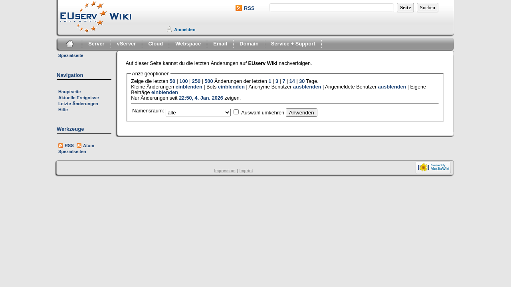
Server (96, 44)
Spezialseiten (72, 151)
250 (196, 81)
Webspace (188, 44)
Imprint (246, 171)
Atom (88, 145)
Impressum (224, 171)
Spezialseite (70, 55)
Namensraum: (148, 111)
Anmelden (184, 29)
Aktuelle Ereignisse (78, 97)
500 (208, 81)
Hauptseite (69, 91)
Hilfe (63, 109)
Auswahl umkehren (262, 113)
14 (292, 81)
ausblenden (307, 87)
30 (302, 81)
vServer (126, 44)
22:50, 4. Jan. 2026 (201, 98)
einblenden (189, 87)
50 (172, 81)
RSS (249, 8)
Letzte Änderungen (78, 103)
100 (183, 81)
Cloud (155, 44)
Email (220, 44)
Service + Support (293, 44)
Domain (249, 44)
